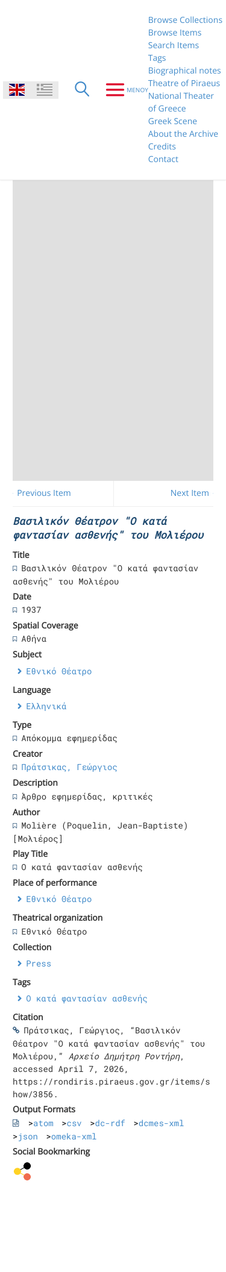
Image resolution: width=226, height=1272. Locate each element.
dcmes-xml (161, 1123)
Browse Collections (185, 20)
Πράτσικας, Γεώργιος (69, 766)
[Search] (81, 90)
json (27, 1136)
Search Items (173, 45)
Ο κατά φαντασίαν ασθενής (87, 998)
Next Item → (195, 493)
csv (74, 1123)
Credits (162, 146)
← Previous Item (39, 493)
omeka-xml (74, 1136)
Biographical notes (184, 71)
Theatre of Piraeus (184, 83)
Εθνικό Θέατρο (59, 671)
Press (38, 963)
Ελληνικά (46, 706)
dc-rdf (110, 1123)
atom (43, 1123)
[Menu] (122, 90)
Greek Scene (172, 121)
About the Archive (183, 134)
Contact (163, 159)
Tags (157, 58)
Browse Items (175, 33)
